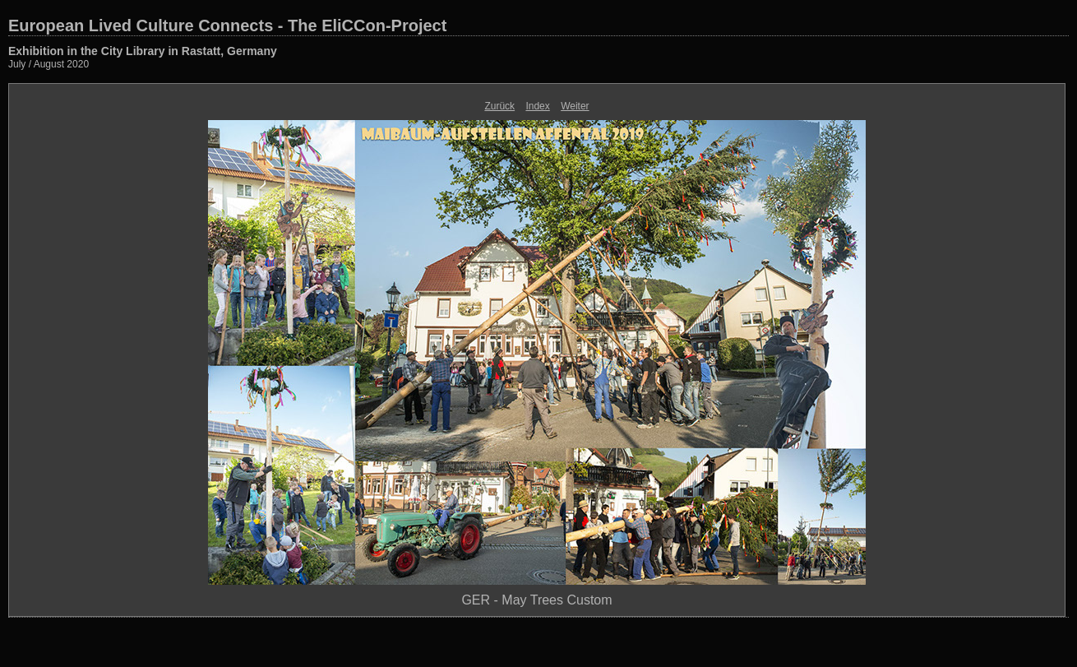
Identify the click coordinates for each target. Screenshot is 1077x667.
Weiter (575, 106)
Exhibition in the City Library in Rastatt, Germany (142, 51)
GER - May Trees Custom (536, 600)
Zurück (499, 106)
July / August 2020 (48, 64)
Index (537, 106)
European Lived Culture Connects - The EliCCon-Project (227, 25)
